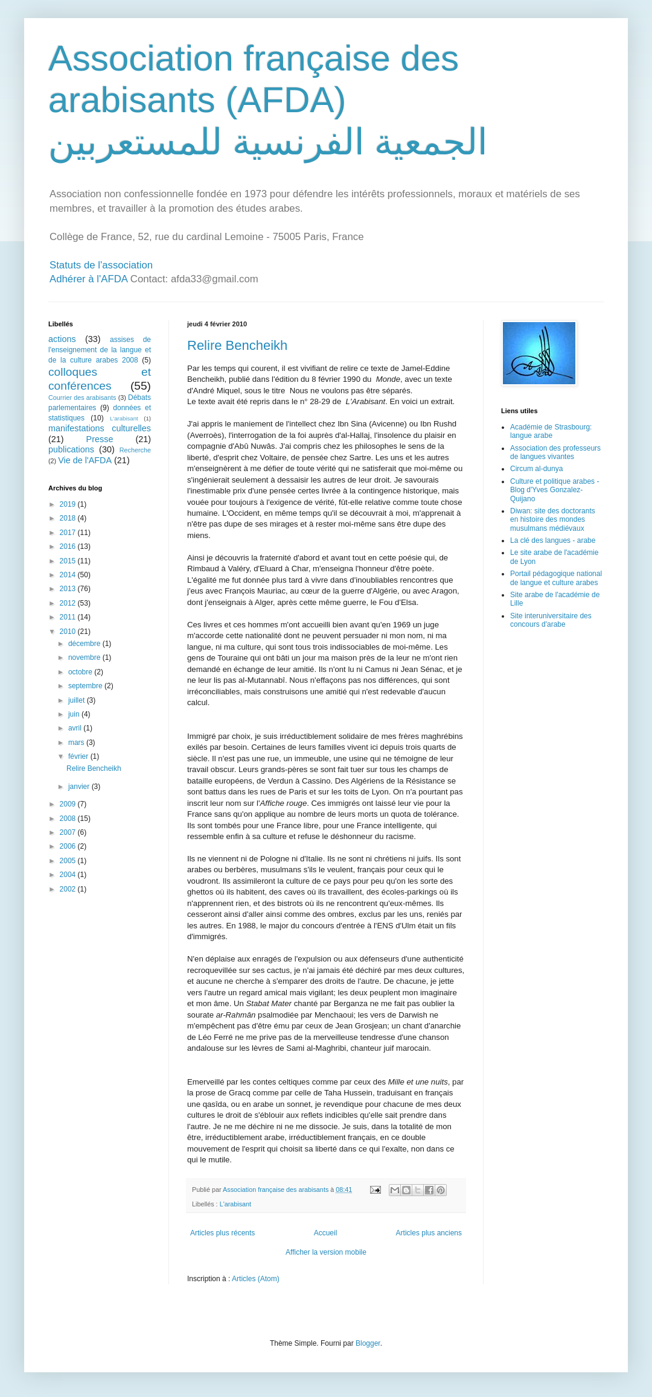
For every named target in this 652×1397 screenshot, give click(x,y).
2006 (69, 846)
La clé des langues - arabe (552, 540)
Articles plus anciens (429, 1233)
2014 (69, 575)
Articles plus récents (222, 1233)
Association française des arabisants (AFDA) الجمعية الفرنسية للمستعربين (268, 100)
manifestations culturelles (99, 428)
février (79, 756)
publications (71, 449)
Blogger (368, 1343)
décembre (85, 643)
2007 (69, 832)
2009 (69, 804)
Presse (99, 439)
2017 (69, 532)
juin (75, 714)
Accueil (325, 1233)
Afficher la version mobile (326, 1252)
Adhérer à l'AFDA (88, 279)
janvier (80, 786)
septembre (86, 686)
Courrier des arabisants (82, 397)
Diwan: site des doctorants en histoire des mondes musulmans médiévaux (552, 520)
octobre (81, 672)
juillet (77, 700)
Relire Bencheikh (237, 345)
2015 (69, 561)
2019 (69, 504)
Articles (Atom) (256, 1279)
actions (62, 339)
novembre (85, 657)
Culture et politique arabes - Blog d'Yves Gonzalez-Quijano (554, 490)
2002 (69, 889)
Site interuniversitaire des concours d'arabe (551, 620)
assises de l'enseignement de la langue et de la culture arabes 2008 (99, 349)
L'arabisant (235, 1204)
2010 (69, 631)
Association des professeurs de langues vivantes (555, 452)
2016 (69, 546)
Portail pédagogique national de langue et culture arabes (556, 577)
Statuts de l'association (101, 265)
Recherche (135, 450)
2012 (69, 603)
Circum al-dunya (536, 468)
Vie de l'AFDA (85, 460)
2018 (69, 518)
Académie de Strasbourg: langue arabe (551, 431)
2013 (69, 588)
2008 (69, 818)
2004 (69, 874)
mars (77, 742)
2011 (69, 617)
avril (75, 728)
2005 (69, 861)
